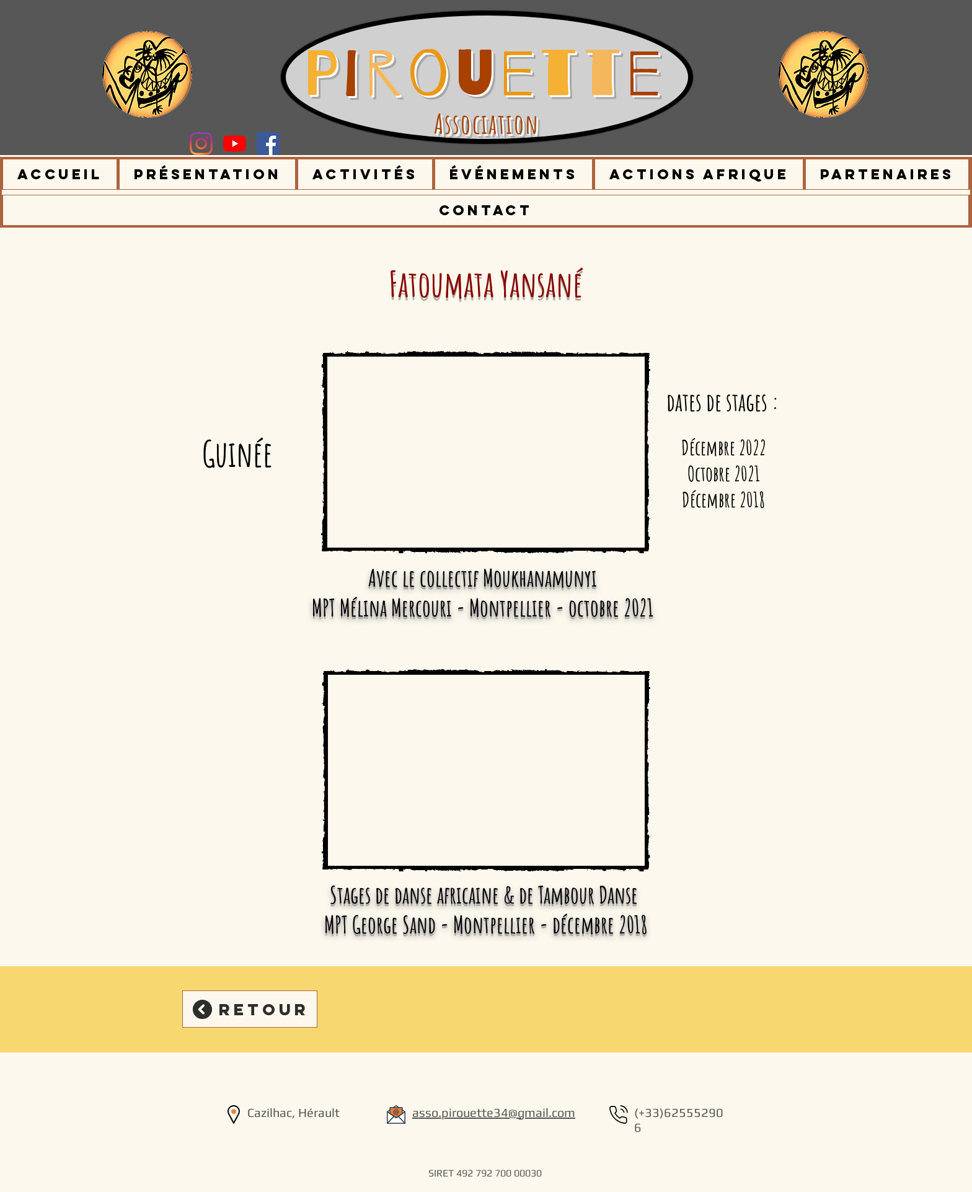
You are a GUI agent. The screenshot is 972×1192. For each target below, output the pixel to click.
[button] (208, 174)
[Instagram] (201, 143)
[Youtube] (234, 143)
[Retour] (249, 1009)
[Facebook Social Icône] (268, 143)
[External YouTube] (486, 452)
